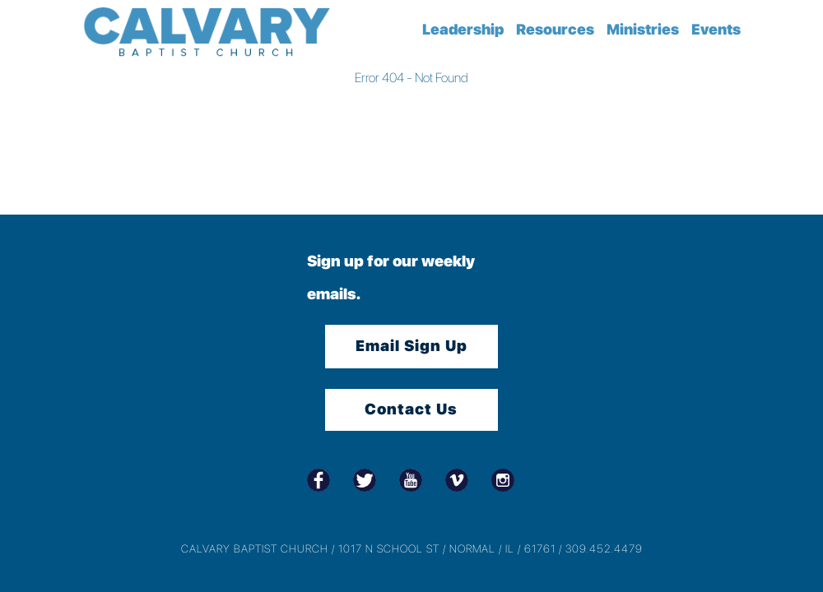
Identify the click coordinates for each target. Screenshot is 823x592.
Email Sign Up (411, 345)
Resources (555, 29)
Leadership (463, 29)
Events (716, 29)
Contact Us (411, 409)
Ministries (643, 29)
